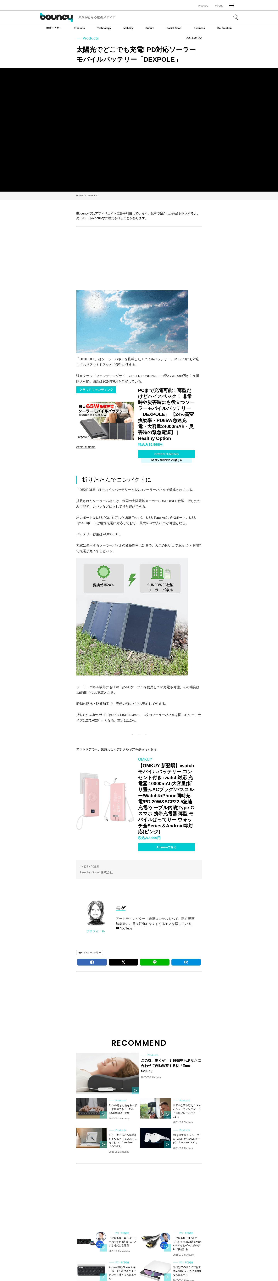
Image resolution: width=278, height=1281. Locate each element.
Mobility (128, 28)
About (219, 5)
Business (199, 28)
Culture (149, 28)
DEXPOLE (91, 866)
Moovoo (203, 5)
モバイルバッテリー (89, 952)
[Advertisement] (139, 257)
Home (79, 195)
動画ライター (53, 28)
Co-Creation (224, 28)
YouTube (125, 928)
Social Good (174, 28)
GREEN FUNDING (166, 454)
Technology (104, 28)
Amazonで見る (166, 847)
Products (79, 28)
